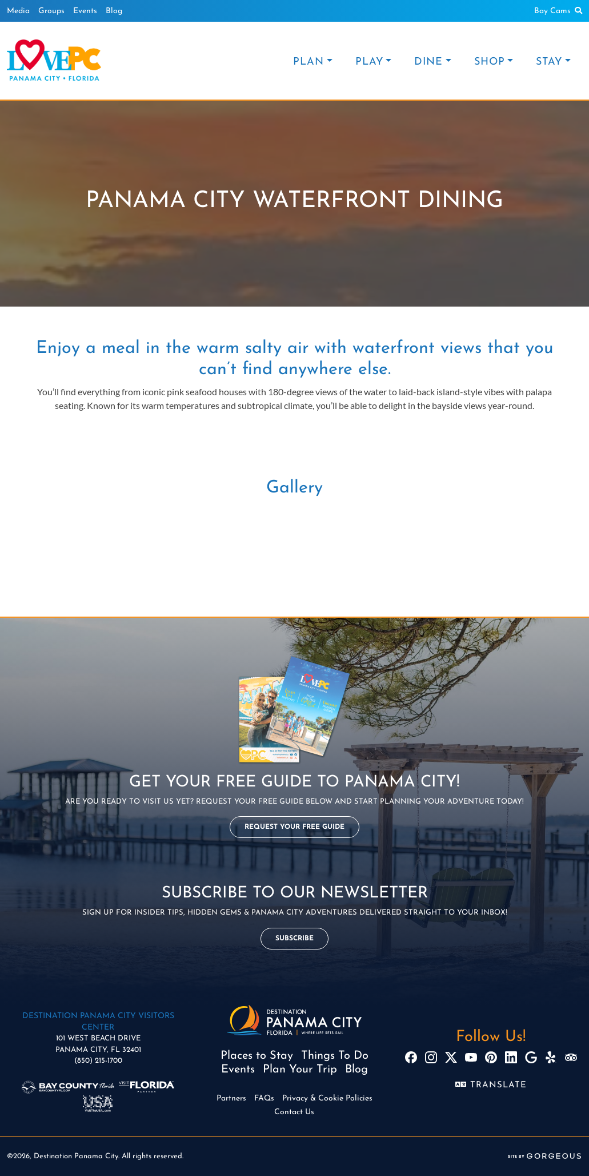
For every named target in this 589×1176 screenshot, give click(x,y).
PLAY (369, 62)
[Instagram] (431, 1057)
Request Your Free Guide (294, 827)
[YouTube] (471, 1057)
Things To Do (334, 1056)
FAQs (264, 1098)
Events (85, 11)
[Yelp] (551, 1057)
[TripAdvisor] (571, 1057)
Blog (114, 11)
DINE (428, 62)
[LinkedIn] (511, 1057)
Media (18, 11)
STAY (549, 62)
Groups (51, 11)
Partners (231, 1098)
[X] (451, 1057)
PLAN (308, 62)
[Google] (531, 1057)
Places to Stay (257, 1056)
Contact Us (294, 1112)
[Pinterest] (491, 1057)
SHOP (489, 62)
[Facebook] (411, 1057)
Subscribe (294, 938)
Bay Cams (552, 11)
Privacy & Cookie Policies (327, 1098)
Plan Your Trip (300, 1069)
